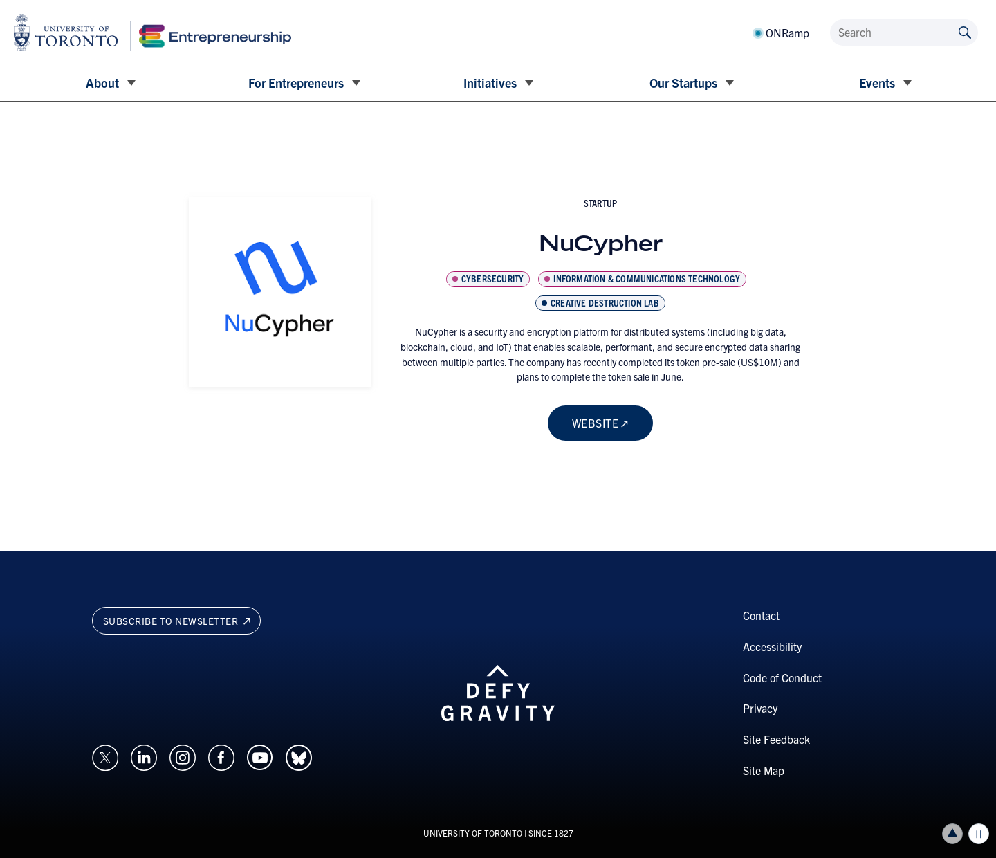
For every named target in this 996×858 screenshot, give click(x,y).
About (102, 83)
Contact (761, 615)
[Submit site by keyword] (965, 31)
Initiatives (490, 83)
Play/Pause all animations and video (978, 833)
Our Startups (683, 83)
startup (600, 203)
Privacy (760, 708)
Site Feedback (776, 739)
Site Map (763, 770)
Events (877, 83)
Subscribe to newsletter (176, 620)
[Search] (904, 32)
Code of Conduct (782, 677)
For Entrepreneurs (296, 83)
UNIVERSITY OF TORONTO (472, 833)
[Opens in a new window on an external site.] (105, 756)
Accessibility (772, 646)
